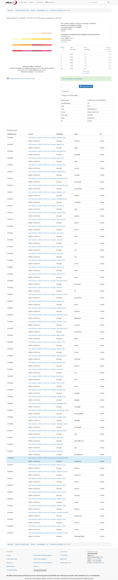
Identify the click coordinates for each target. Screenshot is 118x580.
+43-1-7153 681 (96, 559)
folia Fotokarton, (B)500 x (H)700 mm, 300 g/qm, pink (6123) (45, 240)
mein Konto (40, 2)
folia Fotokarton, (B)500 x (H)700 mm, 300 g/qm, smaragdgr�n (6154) (48, 410)
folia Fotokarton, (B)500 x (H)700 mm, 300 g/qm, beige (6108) (46, 158)
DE (67, 562)
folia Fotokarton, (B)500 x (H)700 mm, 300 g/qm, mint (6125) (45, 246)
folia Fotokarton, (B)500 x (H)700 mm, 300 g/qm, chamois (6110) (47, 165)
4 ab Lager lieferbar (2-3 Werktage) (72, 78)
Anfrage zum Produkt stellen (70, 95)
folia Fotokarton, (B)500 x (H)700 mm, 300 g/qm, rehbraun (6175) (47, 485)
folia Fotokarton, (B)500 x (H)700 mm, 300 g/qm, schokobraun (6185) (48, 512)
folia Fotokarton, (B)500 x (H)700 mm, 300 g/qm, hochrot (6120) (46, 226)
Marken (32, 2)
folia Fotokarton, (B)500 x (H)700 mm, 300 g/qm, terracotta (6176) (47, 492)
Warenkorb (50, 2)
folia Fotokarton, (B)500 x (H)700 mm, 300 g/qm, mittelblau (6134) (47, 308)
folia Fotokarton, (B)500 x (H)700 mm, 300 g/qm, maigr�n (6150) (47, 390)
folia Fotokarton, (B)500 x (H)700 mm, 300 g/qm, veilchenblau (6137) (48, 328)
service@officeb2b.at (98, 562)
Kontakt (8, 555)
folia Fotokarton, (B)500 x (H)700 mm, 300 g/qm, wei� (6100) (46, 144)
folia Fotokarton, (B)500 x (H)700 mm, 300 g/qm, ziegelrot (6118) (47, 212)
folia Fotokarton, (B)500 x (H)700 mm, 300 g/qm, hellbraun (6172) (47, 465)
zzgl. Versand (86, 73)
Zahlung (35, 566)
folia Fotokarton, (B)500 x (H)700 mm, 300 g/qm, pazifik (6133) (46, 301)
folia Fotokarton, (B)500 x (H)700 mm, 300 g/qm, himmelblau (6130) (47, 280)
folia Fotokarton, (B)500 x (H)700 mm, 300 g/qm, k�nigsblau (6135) (47, 315)
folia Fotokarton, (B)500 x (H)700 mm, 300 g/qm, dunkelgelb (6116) (47, 199)
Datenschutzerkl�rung (40, 559)
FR (70, 562)
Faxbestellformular (11, 559)
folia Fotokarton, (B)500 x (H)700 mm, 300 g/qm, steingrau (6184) (47, 505)
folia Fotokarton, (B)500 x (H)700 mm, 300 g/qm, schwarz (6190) (46, 526)
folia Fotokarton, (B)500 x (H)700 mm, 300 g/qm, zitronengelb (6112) (48, 178)
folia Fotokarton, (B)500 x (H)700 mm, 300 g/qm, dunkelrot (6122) (47, 137)
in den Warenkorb (86, 86)
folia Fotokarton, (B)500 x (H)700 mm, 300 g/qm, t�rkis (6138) (46, 335)
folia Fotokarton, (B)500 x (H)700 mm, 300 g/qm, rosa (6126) (45, 253)
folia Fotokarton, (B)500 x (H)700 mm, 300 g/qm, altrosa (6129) (46, 274)
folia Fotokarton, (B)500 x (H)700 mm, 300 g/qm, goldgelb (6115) (47, 192)
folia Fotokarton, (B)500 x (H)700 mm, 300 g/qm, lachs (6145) (46, 376)
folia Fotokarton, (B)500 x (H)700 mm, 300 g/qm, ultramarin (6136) (47, 321)
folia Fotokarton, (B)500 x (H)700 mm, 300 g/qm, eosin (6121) (46, 233)
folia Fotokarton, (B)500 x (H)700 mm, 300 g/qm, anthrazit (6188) (47, 519)
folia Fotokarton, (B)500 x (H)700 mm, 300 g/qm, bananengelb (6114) (48, 185)
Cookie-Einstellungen (40, 570)
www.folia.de (64, 42)
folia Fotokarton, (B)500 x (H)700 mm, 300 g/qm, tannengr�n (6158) (48, 424)
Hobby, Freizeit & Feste (22, 10)
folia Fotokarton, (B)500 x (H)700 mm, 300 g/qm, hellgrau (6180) (46, 499)
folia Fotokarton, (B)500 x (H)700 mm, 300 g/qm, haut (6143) (45, 369)
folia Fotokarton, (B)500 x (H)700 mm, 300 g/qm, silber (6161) (46, 437)
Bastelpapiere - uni (43, 10)
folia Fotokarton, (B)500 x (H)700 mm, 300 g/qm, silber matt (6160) (47, 430)
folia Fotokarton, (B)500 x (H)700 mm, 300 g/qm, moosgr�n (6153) (47, 403)
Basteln (33, 10)
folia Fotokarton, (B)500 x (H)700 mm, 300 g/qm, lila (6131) (45, 287)
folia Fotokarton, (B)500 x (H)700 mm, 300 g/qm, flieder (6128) (46, 267)
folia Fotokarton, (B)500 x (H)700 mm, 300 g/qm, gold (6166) (45, 451)
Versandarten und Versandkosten (43, 562)
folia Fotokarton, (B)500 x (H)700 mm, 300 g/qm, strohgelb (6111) (47, 171)
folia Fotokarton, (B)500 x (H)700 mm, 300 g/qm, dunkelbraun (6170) (48, 458)
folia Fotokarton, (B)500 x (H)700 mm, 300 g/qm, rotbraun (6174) (47, 478)
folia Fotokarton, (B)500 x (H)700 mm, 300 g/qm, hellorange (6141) (47, 355)
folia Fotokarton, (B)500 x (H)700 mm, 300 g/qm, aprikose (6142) (47, 362)
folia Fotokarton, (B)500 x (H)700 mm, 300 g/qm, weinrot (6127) (46, 260)
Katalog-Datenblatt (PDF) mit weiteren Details (21, 78)
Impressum (9, 562)
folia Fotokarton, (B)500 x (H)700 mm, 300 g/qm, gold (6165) (45, 444)
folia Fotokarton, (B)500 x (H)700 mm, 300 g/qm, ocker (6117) (46, 206)
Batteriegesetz (47, 555)
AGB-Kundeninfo (38, 555)
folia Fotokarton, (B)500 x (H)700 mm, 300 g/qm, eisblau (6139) (46, 342)
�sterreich (63, 559)
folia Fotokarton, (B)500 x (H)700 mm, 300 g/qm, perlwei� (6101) (47, 151)
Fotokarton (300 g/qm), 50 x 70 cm (60, 10)
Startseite (10, 10)
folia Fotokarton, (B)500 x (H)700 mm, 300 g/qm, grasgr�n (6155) (47, 417)
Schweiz (62, 562)
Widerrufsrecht (10, 566)
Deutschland (64, 555)
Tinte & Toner (23, 2)
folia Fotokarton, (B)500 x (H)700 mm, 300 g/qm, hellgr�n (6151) (47, 396)
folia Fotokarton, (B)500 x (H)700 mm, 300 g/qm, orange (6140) (46, 349)
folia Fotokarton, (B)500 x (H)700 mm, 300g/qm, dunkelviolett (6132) (47, 294)
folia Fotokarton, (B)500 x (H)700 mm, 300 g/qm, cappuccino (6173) (47, 471)
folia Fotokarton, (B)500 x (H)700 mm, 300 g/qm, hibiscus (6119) (46, 219)
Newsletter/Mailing (11, 570)
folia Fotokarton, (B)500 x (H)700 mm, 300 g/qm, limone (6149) (46, 383)
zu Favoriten (65, 91)
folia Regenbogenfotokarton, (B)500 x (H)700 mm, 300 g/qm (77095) (48, 533)
